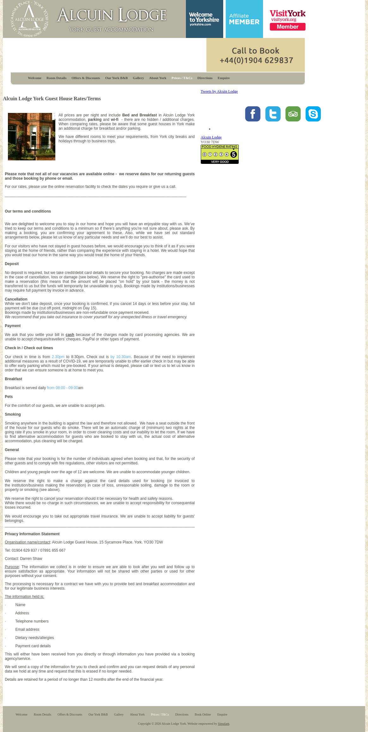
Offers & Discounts (85, 78)
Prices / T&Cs (182, 78)
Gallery (138, 78)
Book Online (203, 714)
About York (158, 78)
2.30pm (58, 357)
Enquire (224, 78)
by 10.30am (120, 357)
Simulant (223, 723)
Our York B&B (116, 78)
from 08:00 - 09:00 (62, 388)
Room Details (56, 78)
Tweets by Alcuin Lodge (219, 91)
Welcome (34, 78)
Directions (204, 78)
